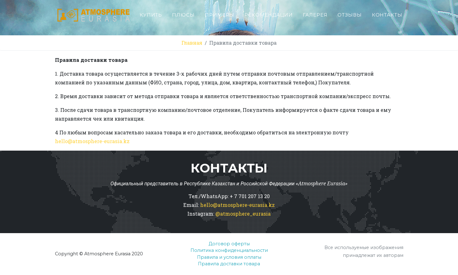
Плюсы (183, 17)
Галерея (315, 17)
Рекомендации (268, 17)
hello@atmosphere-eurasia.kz (237, 205)
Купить (151, 17)
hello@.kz (92, 141)
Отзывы (349, 17)
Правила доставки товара (229, 264)
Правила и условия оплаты (229, 257)
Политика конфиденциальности (229, 250)
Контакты (387, 17)
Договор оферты (229, 244)
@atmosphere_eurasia (243, 213)
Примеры (219, 17)
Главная (191, 42)
